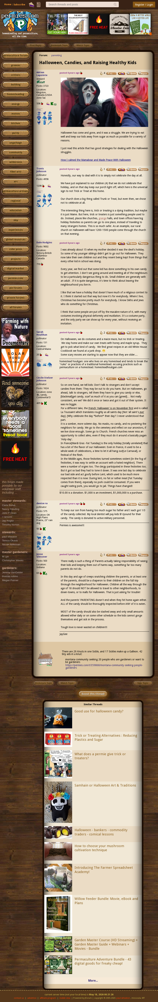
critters (15, 75)
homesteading (15, 94)
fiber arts (15, 171)
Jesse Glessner (41, 555)
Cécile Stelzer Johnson (44, 379)
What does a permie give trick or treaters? (100, 756)
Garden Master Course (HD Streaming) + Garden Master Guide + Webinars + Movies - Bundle (106, 944)
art (16, 181)
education (16, 210)
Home (7, 4)
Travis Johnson (41, 170)
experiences (16, 230)
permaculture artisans (15, 191)
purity (15, 133)
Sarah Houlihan (41, 333)
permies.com (15, 278)
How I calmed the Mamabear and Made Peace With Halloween (96, 159)
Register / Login (144, 4)
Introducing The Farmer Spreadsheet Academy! (104, 870)
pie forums (15, 288)
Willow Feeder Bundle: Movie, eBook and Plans (106, 901)
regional (16, 201)
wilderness (15, 162)
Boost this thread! (93, 694)
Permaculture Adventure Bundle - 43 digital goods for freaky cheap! (103, 961)
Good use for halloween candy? (99, 711)
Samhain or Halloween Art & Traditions (105, 785)
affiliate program (48, 998)
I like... (40, 110)
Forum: (43, 55)
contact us (19, 998)
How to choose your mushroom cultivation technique (99, 848)
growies (15, 65)
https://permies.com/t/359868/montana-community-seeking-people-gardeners (104, 666)
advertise (31, 998)
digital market (15, 268)
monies (15, 113)
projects (16, 259)
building (15, 84)
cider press (15, 249)
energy (16, 104)
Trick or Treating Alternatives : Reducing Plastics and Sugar (106, 738)
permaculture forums (15, 55)
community (15, 152)
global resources (15, 239)
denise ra (42, 503)
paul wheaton (123, 998)
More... (93, 980)
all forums (16, 307)
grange (103, 218)
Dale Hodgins (44, 242)
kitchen (15, 123)
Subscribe (19, 4)
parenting (56, 55)
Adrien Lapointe (41, 74)
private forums (15, 297)
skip (16, 220)
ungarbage (15, 143)
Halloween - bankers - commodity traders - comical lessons (101, 832)
